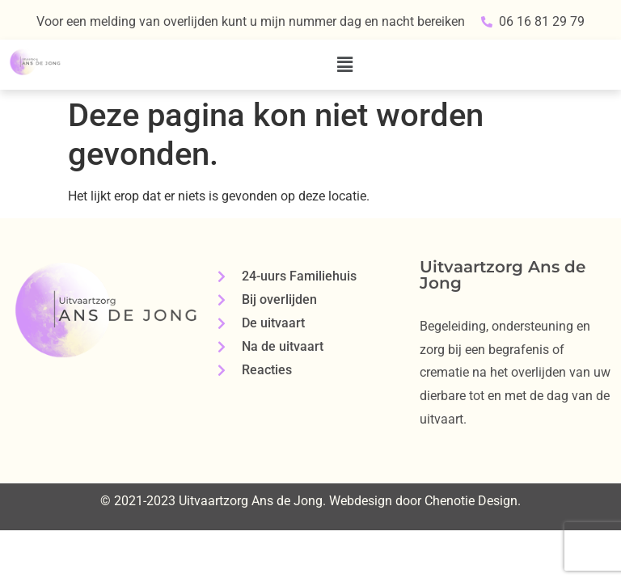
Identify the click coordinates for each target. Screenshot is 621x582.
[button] (345, 64)
